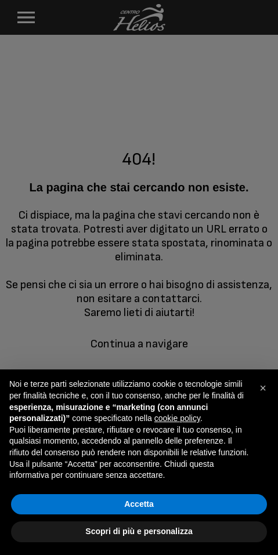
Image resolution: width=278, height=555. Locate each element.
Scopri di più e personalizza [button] (138, 531)
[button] (263, 388)
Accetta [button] (139, 504)
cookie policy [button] (177, 418)
